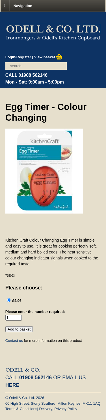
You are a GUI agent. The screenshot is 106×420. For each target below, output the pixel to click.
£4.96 (16, 301)
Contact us (14, 340)
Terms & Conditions (21, 409)
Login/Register (18, 57)
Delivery (45, 409)
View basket (48, 57)
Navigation (23, 5)
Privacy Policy (65, 409)
